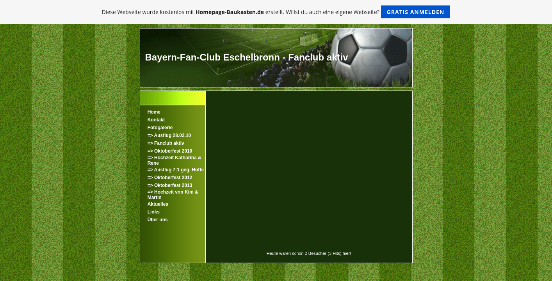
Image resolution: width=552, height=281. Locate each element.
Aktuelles (158, 204)
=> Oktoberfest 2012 (170, 177)
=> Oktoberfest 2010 (170, 151)
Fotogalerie (160, 127)
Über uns (158, 219)
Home (154, 112)
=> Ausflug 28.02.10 (169, 135)
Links (154, 212)
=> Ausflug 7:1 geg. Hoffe (176, 170)
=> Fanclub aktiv (166, 143)
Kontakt (156, 120)
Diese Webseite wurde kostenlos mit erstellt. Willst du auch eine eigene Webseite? (276, 11)
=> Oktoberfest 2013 (170, 185)
